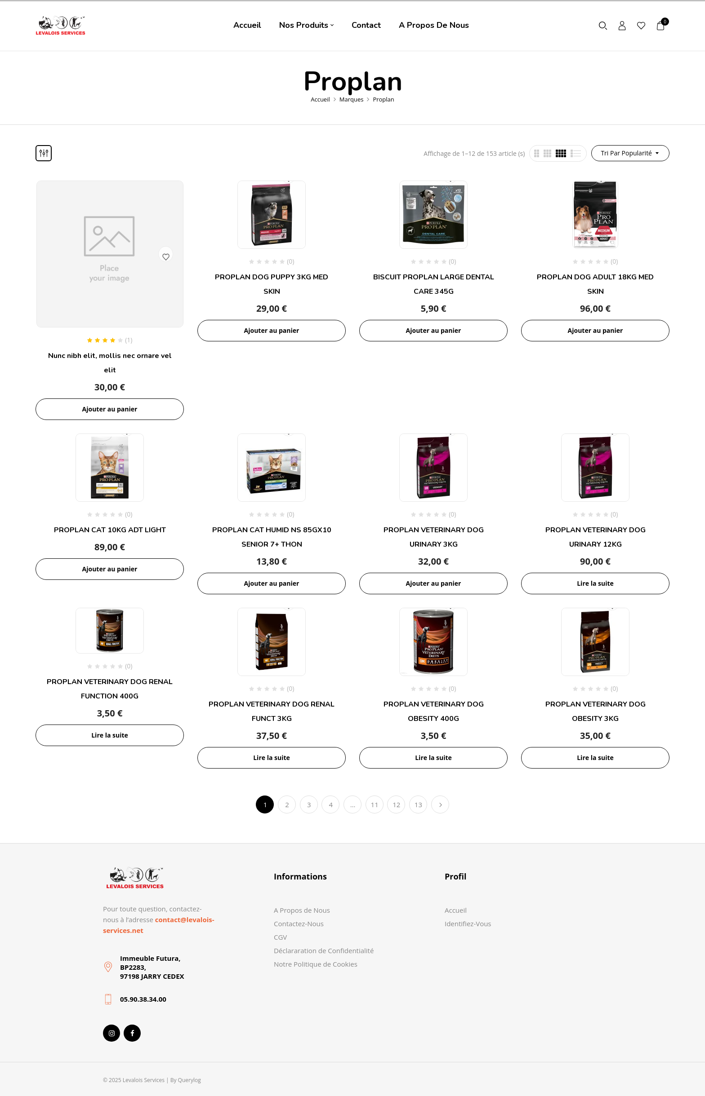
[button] (661, 25)
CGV (280, 936)
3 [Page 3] (309, 804)
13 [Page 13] (418, 804)
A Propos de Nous (302, 910)
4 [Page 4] (331, 804)
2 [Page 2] (287, 804)
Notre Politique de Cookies (315, 963)
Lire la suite (595, 583)
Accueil (320, 99)
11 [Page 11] (375, 804)
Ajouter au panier (110, 409)
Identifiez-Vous (468, 923)
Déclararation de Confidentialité (324, 950)
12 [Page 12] (396, 804)
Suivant (440, 804)
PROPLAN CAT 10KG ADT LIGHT (110, 530)
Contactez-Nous (299, 923)
